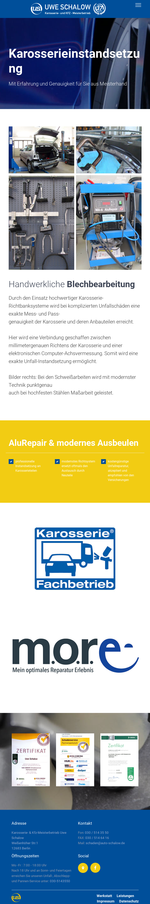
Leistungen (125, 896)
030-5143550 (60, 881)
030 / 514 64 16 (97, 838)
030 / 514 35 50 (97, 833)
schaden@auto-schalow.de (105, 843)
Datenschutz (129, 901)
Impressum (106, 901)
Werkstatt (104, 896)
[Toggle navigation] (138, 5)
